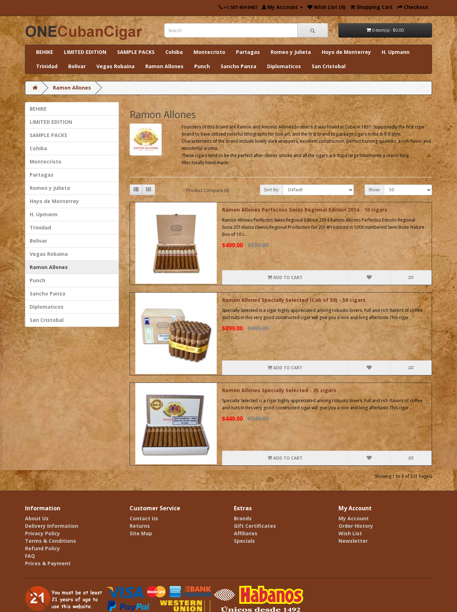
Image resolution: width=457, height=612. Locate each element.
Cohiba (174, 52)
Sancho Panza (238, 66)
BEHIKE (44, 52)
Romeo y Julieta (291, 52)
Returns (140, 525)
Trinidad (46, 66)
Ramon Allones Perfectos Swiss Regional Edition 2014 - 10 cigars (304, 209)
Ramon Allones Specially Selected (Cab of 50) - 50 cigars (294, 300)
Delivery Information (51, 525)
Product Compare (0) (207, 190)
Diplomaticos (284, 66)
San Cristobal (329, 66)
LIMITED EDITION (85, 52)
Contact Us (144, 518)
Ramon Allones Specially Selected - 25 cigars (279, 390)
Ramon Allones (164, 66)
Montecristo (209, 52)
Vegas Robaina (115, 66)
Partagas (248, 52)
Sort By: (271, 190)
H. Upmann (396, 52)
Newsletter (353, 540)
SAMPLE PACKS (136, 52)
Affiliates (245, 533)
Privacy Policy (42, 533)
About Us (37, 518)
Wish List (350, 533)
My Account (353, 518)
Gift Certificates (255, 525)
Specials (244, 540)
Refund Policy (42, 548)
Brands (243, 518)
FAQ (30, 555)
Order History (355, 525)
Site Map (141, 533)
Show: (374, 190)
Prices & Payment (48, 563)
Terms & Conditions (50, 540)
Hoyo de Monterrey (346, 52)
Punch (202, 66)
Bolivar (77, 66)
